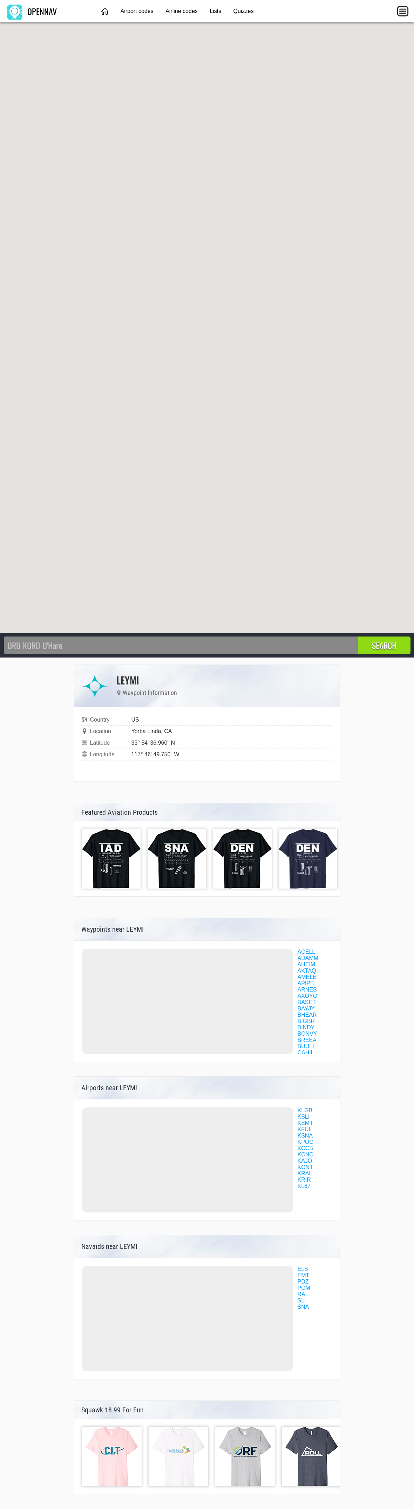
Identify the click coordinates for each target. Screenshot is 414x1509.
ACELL (306, 952)
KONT (305, 1167)
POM (304, 1288)
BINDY (306, 1027)
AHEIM (306, 964)
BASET (307, 1002)
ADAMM (308, 958)
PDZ (303, 1282)
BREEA (307, 1040)
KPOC (305, 1142)
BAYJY (306, 1008)
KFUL (305, 1129)
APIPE (306, 983)
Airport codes (136, 11)
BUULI (306, 1046)
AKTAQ (307, 971)
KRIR (304, 1180)
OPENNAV (32, 11)
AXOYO (308, 996)
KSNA (305, 1136)
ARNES (307, 990)
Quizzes (243, 11)
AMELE (307, 977)
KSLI (304, 1117)
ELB (303, 1269)
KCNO (306, 1154)
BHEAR (307, 1015)
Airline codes (181, 11)
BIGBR (306, 1021)
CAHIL (306, 1053)
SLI (302, 1300)
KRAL (305, 1173)
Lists (215, 11)
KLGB (305, 1110)
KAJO (305, 1161)
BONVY (307, 1034)
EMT (304, 1275)
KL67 (304, 1186)
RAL (303, 1294)
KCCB (305, 1148)
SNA (303, 1307)
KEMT (305, 1123)
